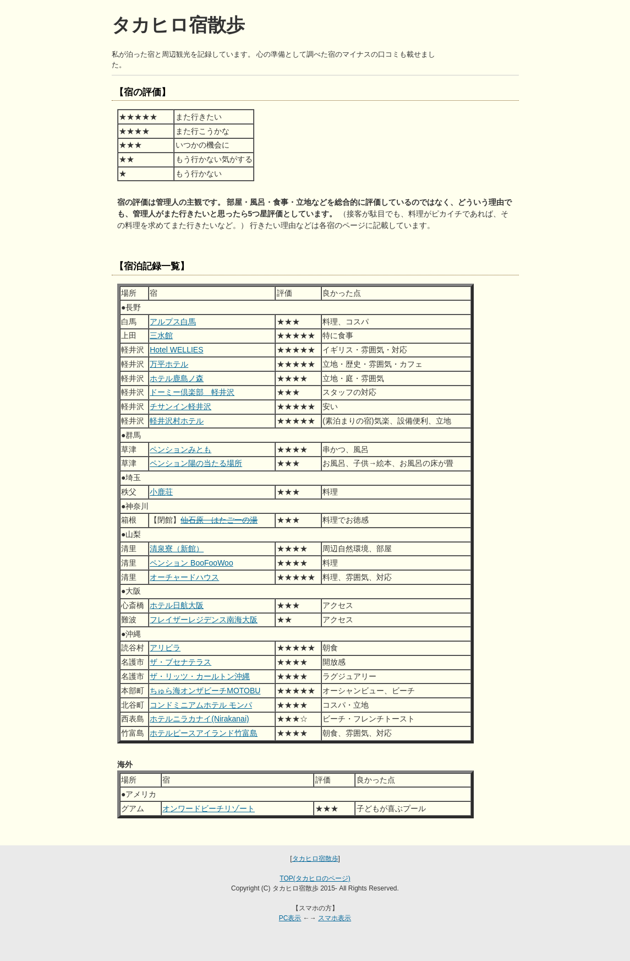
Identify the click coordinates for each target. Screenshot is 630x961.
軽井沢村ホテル (177, 420)
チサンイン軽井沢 (180, 406)
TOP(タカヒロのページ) (315, 878)
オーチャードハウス (184, 577)
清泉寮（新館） (177, 548)
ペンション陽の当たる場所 (196, 463)
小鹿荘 (161, 491)
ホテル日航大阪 (177, 605)
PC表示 (290, 918)
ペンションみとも (180, 449)
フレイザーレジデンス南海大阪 (204, 619)
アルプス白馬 (173, 321)
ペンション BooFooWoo (191, 562)
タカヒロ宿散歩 (315, 858)
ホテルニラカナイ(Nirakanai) (199, 718)
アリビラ (165, 647)
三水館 (161, 335)
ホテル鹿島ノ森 (177, 378)
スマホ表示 (334, 918)
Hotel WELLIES (176, 349)
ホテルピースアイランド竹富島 (204, 733)
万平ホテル (169, 364)
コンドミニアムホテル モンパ (201, 705)
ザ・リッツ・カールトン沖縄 (200, 676)
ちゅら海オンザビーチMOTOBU (205, 690)
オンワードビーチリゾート (208, 808)
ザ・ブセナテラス (180, 662)
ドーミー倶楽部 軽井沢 (192, 392)
